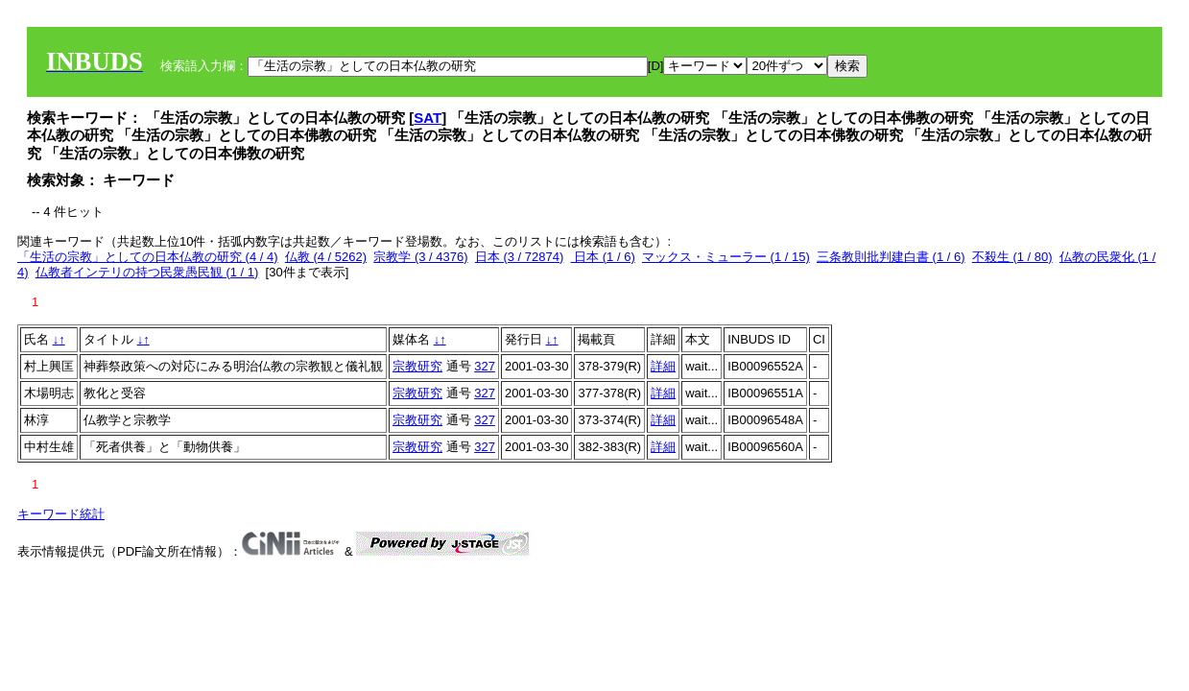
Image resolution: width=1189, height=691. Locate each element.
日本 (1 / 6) (603, 257)
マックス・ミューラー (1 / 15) (726, 257)
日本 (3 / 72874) (519, 257)
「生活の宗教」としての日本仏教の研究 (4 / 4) (147, 257)
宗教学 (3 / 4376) (420, 257)
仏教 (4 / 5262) (326, 257)
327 (484, 366)
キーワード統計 (61, 514)
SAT (427, 117)
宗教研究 (417, 366)
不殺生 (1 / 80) (1012, 257)
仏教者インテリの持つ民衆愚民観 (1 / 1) (147, 272)
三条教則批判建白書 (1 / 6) (891, 257)
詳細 (663, 366)
